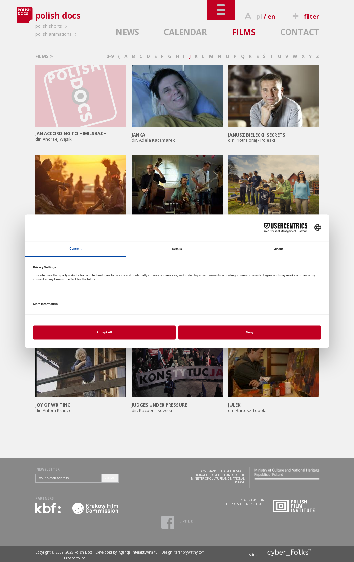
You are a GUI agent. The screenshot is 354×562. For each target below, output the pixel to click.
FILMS (244, 31)
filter (304, 16)
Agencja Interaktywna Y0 (138, 552)
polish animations (57, 34)
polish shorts (52, 26)
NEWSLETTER (48, 469)
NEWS (127, 31)
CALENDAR (185, 31)
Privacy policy (74, 558)
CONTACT (299, 31)
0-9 (110, 56)
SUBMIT (110, 478)
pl (259, 16)
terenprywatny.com (189, 552)
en (271, 16)
